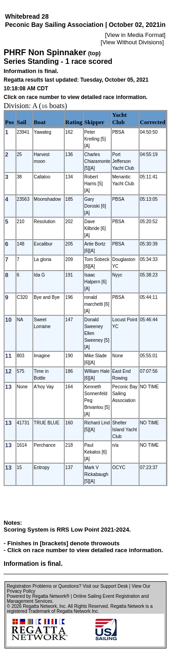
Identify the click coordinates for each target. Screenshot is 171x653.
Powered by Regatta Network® (38, 596)
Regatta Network (40, 606)
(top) (94, 53)
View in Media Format (135, 34)
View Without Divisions (132, 42)
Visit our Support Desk (105, 586)
